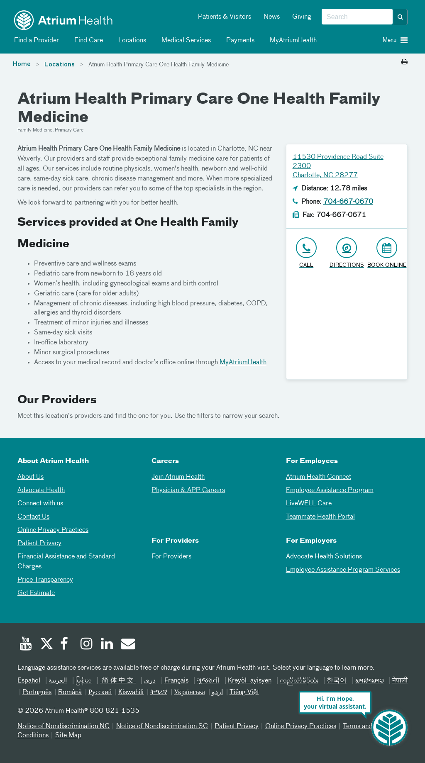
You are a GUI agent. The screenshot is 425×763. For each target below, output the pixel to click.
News (272, 17)
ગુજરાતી (208, 681)
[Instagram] (86, 644)
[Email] (127, 644)
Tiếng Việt (244, 692)
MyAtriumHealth (292, 40)
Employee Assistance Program (330, 490)
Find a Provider (35, 40)
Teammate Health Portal (320, 517)
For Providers (171, 556)
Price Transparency (45, 580)
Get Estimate (36, 593)
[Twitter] (46, 644)
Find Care (87, 40)
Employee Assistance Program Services (343, 570)
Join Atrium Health (178, 477)
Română (70, 692)
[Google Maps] (346, 327)
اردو (217, 692)
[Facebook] (66, 644)
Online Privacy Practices (52, 530)
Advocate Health (41, 490)
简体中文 (118, 681)
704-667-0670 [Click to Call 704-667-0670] (348, 202)
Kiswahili (131, 692)
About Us (30, 477)
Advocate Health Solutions (324, 556)
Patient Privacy (39, 543)
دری (150, 681)
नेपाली (400, 681)
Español (28, 681)
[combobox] (357, 17)
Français (176, 681)
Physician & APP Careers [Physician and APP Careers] (188, 490)
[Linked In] (107, 644)
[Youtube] (25, 644)
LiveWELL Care (309, 503)
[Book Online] (387, 253)
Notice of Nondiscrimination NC (63, 726)
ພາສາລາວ (369, 681)
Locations (130, 40)
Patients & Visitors (224, 17)
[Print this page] (404, 62)
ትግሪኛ (158, 692)
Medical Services (185, 40)
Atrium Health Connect (318, 477)
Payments (238, 40)
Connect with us (40, 503)
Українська (189, 692)
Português (36, 692)
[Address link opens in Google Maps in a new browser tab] (347, 253)
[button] (400, 17)
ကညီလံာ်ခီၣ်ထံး (299, 681)
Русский (100, 692)
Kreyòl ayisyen (249, 681)
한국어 (337, 681)
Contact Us (33, 517)
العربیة (58, 681)
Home (22, 64)
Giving (301, 17)
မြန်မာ (84, 681)
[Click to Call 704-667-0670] (306, 253)
